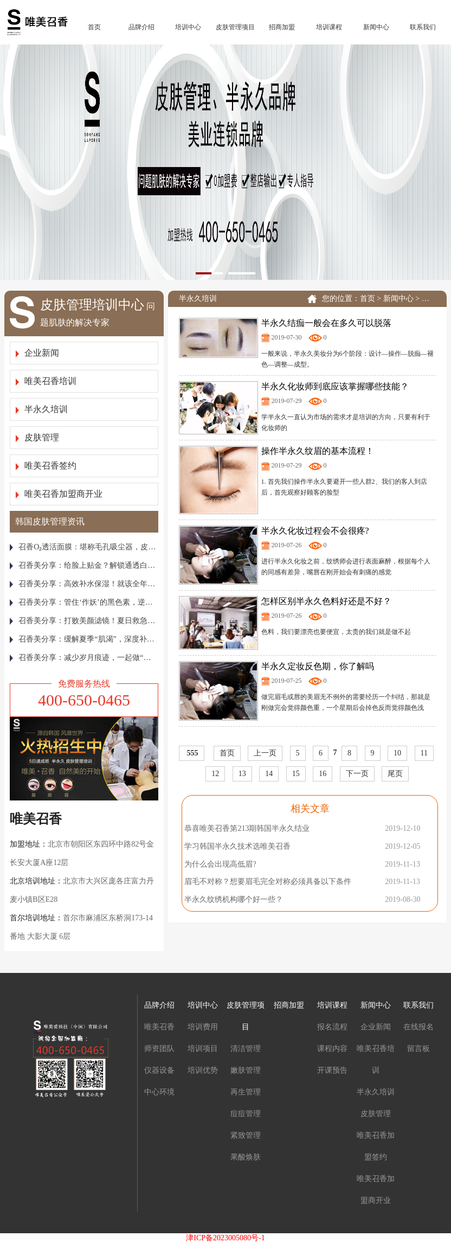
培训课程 (329, 27)
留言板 (418, 1049)
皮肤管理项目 (235, 27)
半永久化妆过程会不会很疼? (315, 530)
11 (424, 753)
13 (242, 774)
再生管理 (245, 1092)
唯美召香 (159, 1027)
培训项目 (203, 1049)
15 (296, 774)
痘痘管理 (245, 1114)
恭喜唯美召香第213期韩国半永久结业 (247, 828)
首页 (94, 27)
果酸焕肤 (245, 1157)
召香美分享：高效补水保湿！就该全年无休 (84, 584)
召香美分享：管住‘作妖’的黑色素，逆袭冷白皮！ (84, 602)
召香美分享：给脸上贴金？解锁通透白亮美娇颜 (84, 565)
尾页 (395, 774)
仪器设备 (159, 1070)
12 (215, 774)
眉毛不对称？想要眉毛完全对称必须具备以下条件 (267, 881)
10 (397, 753)
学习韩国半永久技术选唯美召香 (237, 846)
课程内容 (332, 1049)
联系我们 (423, 27)
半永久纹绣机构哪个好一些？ (233, 899)
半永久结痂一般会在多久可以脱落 (326, 323)
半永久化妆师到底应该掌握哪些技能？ (335, 386)
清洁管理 (245, 1049)
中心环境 (159, 1092)
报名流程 (332, 1027)
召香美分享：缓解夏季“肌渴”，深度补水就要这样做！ (84, 639)
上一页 (265, 753)
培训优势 (203, 1070)
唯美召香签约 (46, 465)
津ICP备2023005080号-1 (225, 1238)
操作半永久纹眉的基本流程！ (317, 451)
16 (322, 774)
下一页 (357, 774)
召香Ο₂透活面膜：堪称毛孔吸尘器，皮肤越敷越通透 (84, 547)
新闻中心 (376, 27)
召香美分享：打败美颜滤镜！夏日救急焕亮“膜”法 (84, 621)
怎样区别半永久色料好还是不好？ (326, 601)
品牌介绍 (141, 27)
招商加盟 (282, 27)
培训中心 (188, 27)
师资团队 (159, 1049)
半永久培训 (42, 409)
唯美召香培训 (46, 381)
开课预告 (332, 1070)
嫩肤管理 (245, 1070)
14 (269, 774)
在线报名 (418, 1027)
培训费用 (203, 1027)
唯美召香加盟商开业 (59, 493)
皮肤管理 (37, 437)
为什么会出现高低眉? (220, 864)
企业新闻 (37, 352)
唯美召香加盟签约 (376, 1146)
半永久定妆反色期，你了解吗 (317, 666)
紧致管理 (245, 1135)
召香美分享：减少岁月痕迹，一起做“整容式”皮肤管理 (84, 657)
